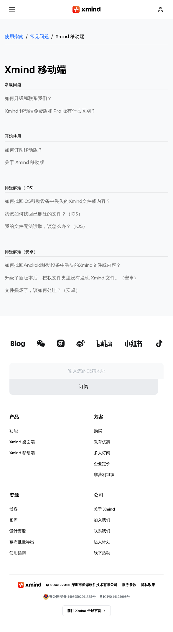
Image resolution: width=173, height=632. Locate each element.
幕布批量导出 (21, 561)
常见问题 (39, 36)
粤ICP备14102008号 (114, 615)
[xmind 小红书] (133, 362)
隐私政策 (148, 603)
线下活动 (102, 572)
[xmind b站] (104, 363)
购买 (98, 450)
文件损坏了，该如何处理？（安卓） (42, 290)
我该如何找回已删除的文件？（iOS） (44, 213)
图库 (13, 539)
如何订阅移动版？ (23, 149)
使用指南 (14, 36)
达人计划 (102, 561)
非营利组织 (104, 493)
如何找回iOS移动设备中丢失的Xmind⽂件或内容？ (58, 201)
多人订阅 (102, 472)
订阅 (83, 405)
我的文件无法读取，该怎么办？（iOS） (46, 226)
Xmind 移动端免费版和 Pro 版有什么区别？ (50, 110)
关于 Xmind (104, 528)
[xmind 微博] (80, 363)
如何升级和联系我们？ (28, 98)
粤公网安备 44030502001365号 (69, 615)
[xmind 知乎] (60, 363)
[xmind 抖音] (159, 362)
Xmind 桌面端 (22, 461)
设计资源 (17, 550)
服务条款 (129, 603)
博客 (13, 528)
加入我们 (102, 539)
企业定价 (102, 482)
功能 (13, 450)
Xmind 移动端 (22, 472)
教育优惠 (102, 461)
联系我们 (102, 550)
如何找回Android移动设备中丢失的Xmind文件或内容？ (63, 265)
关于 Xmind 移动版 (24, 162)
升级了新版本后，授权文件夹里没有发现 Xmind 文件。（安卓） (72, 277)
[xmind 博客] (17, 363)
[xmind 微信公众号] (41, 362)
